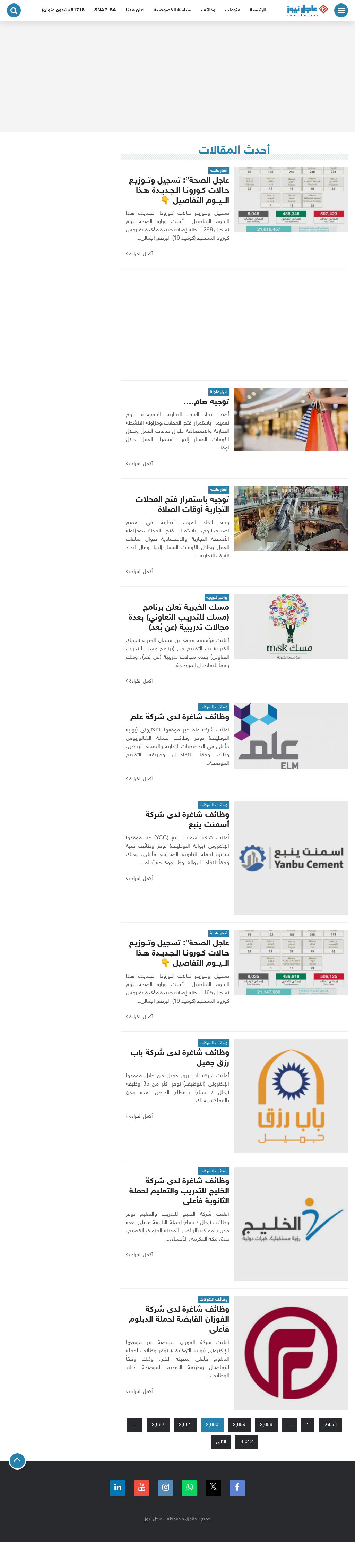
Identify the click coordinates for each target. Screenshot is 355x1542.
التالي (221, 1442)
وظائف (208, 10)
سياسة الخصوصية (172, 10)
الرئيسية (258, 10)
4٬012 (247, 1442)
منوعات (232, 10)
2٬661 (185, 1425)
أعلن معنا (135, 10)
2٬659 (239, 1425)
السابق (330, 1425)
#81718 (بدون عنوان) (63, 10)
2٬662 (158, 1425)
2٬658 (266, 1425)
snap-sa (105, 10)
